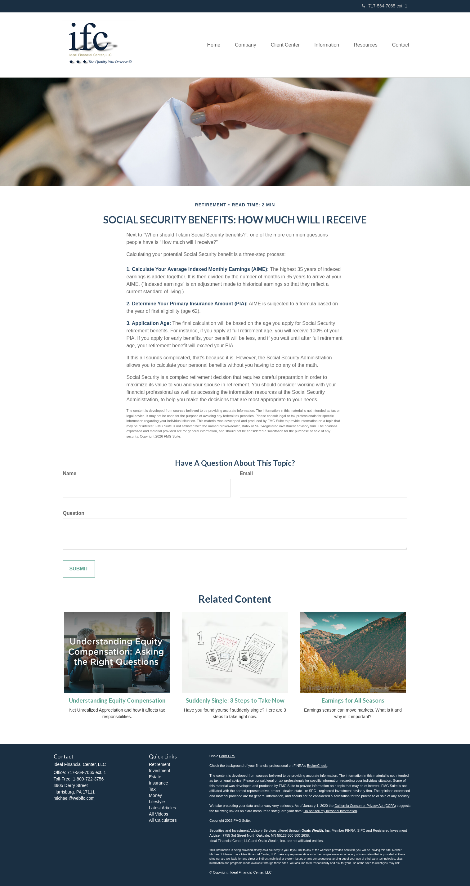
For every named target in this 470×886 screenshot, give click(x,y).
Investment (159, 770)
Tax (152, 789)
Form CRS (227, 756)
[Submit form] (79, 569)
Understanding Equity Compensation (117, 700)
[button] (241, 45)
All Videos (158, 814)
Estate (155, 776)
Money (155, 795)
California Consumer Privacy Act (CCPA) (365, 805)
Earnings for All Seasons (353, 700)
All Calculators (163, 820)
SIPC (361, 830)
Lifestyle (157, 801)
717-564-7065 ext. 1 (384, 5)
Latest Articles (162, 807)
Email (246, 473)
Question (73, 513)
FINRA (350, 830)
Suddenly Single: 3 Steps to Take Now (235, 700)
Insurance (158, 782)
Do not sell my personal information (330, 811)
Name (70, 473)
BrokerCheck (317, 765)
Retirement (159, 764)
